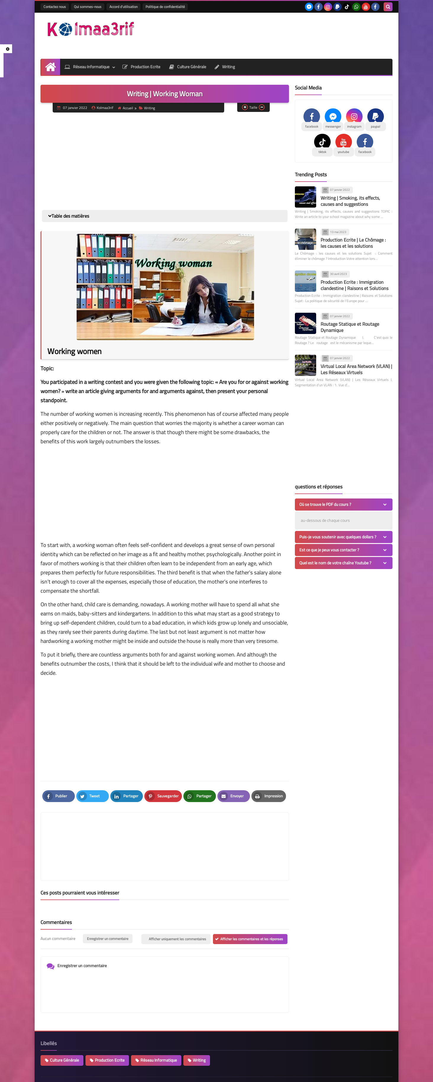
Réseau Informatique (86, 67)
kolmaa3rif (103, 1074)
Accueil (125, 108)
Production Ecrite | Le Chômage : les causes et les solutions (353, 242)
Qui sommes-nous (87, 6)
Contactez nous (54, 6)
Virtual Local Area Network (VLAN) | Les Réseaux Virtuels (356, 369)
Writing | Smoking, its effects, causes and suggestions (350, 200)
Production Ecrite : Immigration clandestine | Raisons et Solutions (354, 285)
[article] (224, 833)
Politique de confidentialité (165, 6)
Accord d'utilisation (123, 6)
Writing (225, 67)
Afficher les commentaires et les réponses (251, 910)
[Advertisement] (284, 35)
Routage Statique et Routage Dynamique (350, 327)
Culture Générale (187, 67)
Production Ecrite (141, 67)
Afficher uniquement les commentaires (177, 910)
